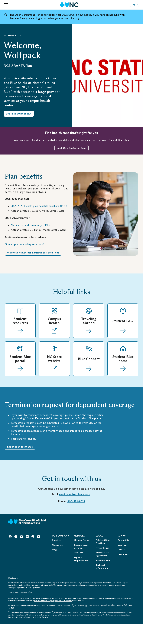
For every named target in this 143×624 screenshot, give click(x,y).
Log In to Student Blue (20, 446)
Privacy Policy (102, 548)
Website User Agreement (102, 554)
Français (67, 605)
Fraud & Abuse (103, 560)
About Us (56, 540)
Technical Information (102, 567)
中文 (43, 605)
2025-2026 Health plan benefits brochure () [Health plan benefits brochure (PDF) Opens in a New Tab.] (39, 206)
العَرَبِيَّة (73, 605)
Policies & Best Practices (103, 541)
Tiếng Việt (51, 605)
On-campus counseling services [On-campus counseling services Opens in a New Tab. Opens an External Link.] (25, 244)
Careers (121, 549)
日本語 (11, 608)
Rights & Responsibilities (81, 559)
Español (37, 605)
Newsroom (57, 545)
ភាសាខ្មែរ (111, 605)
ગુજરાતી (104, 605)
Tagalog (96, 605)
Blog (54, 549)
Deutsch (119, 605)
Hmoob (81, 605)
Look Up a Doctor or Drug (71, 148)
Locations (122, 545)
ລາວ (130, 605)
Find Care (78, 552)
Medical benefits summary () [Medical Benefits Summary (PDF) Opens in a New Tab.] (30, 225)
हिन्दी (125, 605)
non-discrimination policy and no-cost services (53, 601)
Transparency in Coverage (81, 546)
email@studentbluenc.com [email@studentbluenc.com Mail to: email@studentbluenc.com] (74, 494)
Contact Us (123, 540)
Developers (123, 554)
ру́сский (88, 605)
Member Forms (81, 540)
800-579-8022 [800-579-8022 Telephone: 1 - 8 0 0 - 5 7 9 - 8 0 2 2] (76, 501)
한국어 (59, 605)
